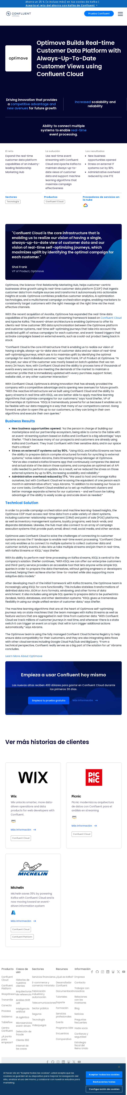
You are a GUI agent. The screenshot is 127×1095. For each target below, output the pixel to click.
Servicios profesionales (63, 1015)
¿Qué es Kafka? (64, 977)
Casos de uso (22, 970)
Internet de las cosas (22, 1047)
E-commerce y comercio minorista (43, 984)
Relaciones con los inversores (81, 999)
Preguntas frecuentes (81, 1021)
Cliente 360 (22, 1040)
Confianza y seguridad (81, 1035)
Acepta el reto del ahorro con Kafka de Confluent (60, 5)
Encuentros (62, 1033)
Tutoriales (61, 996)
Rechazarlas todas (104, 1081)
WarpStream (8, 994)
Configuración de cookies (104, 1089)
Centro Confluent (7, 1029)
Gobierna (6, 1016)
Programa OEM (64, 1027)
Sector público (40, 1008)
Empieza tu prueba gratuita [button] (48, 700)
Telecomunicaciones (44, 1002)
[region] (63, 1079)
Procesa (6, 1011)
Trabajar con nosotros (82, 989)
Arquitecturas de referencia (24, 993)
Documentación (65, 991)
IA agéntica (22, 1017)
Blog (77, 1008)
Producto (7, 969)
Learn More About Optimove (23, 656)
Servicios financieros (43, 977)
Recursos (62, 969)
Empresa (80, 977)
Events (59, 1022)
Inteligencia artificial (22, 1010)
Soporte (60, 1002)
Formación (62, 1008)
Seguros (36, 1014)
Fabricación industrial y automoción (39, 994)
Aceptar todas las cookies (104, 1074)
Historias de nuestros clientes (22, 982)
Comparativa (63, 1039)
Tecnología (38, 1019)
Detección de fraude (23, 1033)
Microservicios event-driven (24, 1024)
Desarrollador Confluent (63, 984)
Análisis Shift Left (23, 1001)
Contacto (80, 982)
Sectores (38, 969)
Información (82, 969)
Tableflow (6, 1022)
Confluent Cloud (111, 318)
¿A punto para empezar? (7, 1039)
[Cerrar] (119, 1067)
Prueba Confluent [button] (99, 13)
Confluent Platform (7, 987)
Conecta (6, 1005)
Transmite (7, 999)
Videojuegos (39, 1025)
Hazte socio (81, 1028)
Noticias (79, 1014)
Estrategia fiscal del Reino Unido (81, 1045)
